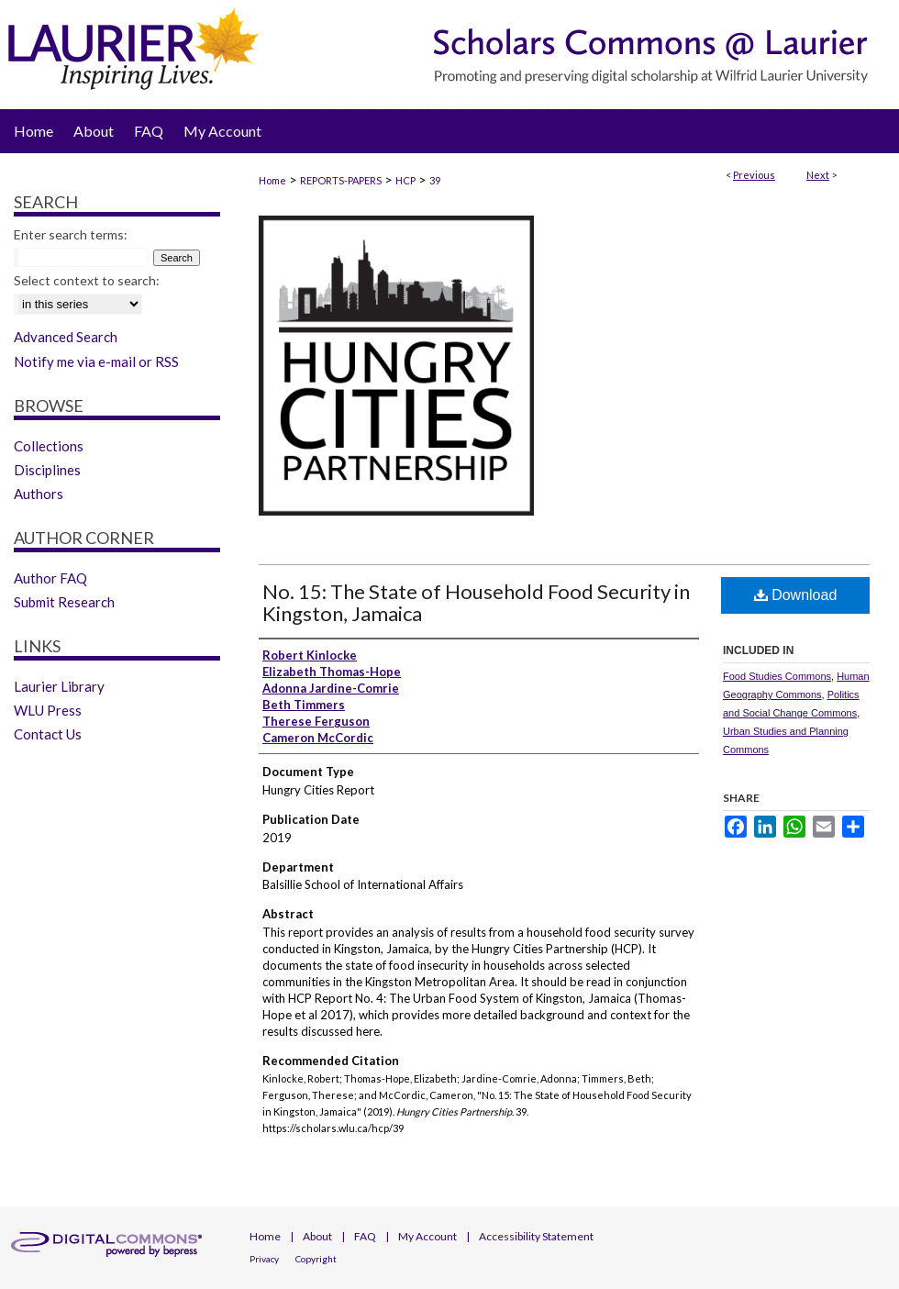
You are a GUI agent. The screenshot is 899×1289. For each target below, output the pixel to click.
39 (434, 180)
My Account (427, 1236)
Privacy (264, 1258)
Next (817, 175)
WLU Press (48, 710)
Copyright (316, 1258)
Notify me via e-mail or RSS (96, 361)
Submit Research (64, 602)
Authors (38, 493)
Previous (754, 175)
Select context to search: (87, 280)
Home (272, 180)
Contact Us (48, 734)
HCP (405, 180)
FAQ (365, 1236)
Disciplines (47, 469)
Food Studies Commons (777, 676)
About (317, 1236)
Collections (48, 446)
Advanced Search (65, 336)
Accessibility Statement (536, 1236)
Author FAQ (50, 578)
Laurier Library (59, 686)
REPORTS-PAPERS (341, 180)
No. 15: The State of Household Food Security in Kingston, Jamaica (476, 602)
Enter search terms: (71, 234)
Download (796, 595)
